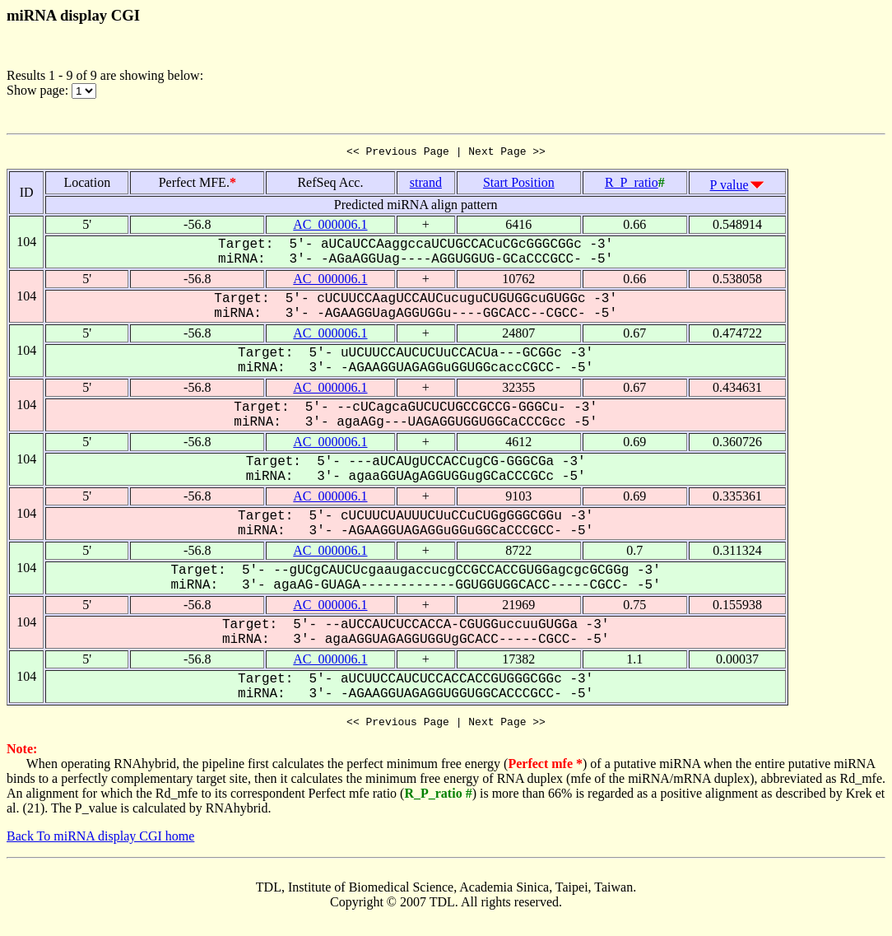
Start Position (519, 185)
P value (729, 187)
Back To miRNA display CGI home (100, 841)
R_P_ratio (631, 185)
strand (426, 185)
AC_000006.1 (330, 227)
